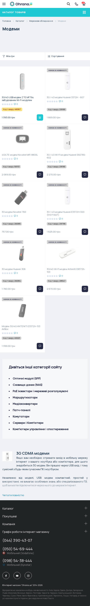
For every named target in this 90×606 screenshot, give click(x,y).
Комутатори (21, 416)
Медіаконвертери (25, 403)
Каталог (22, 21)
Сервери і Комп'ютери (28, 422)
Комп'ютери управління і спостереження (40, 429)
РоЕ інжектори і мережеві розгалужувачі (40, 391)
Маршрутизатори (25, 397)
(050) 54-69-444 (17, 548)
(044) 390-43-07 (17, 540)
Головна (9, 21)
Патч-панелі (21, 410)
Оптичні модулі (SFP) (27, 378)
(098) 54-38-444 (17, 560)
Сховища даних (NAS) (27, 384)
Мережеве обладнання (43, 21)
